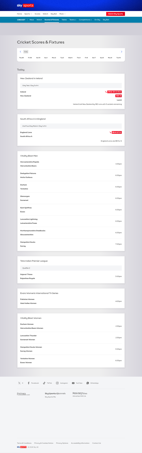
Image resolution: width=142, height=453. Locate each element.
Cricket (21, 20)
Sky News (76, 400)
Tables (64, 19)
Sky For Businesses (80, 410)
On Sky (97, 19)
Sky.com (76, 397)
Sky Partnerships (79, 413)
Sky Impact (77, 416)
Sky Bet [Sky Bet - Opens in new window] (106, 19)
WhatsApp (92, 383)
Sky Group (76, 407)
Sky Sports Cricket (52, 407)
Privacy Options (62, 443)
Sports (28, 14)
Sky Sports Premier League (55, 400)
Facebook (32, 383)
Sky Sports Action (51, 420)
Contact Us (96, 443)
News (32, 19)
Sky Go (75, 403)
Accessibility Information (80, 443)
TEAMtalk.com (22, 403)
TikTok (47, 383)
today (26, 51)
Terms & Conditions (24, 443)
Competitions (85, 20)
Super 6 (20, 400)
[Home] (25, 5)
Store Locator (78, 420)
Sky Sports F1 (50, 413)
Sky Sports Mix (50, 433)
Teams (72, 20)
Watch (45, 14)
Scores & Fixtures (52, 19)
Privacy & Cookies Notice (43, 443)
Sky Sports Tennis (51, 416)
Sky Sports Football (52, 403)
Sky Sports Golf (51, 410)
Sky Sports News (51, 423)
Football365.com (23, 407)
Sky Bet (54, 14)
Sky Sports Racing (52, 429)
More (62, 14)
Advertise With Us (79, 423)
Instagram (61, 383)
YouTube (76, 383)
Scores (37, 14)
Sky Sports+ (49, 426)
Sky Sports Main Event (53, 397)
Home (19, 14)
